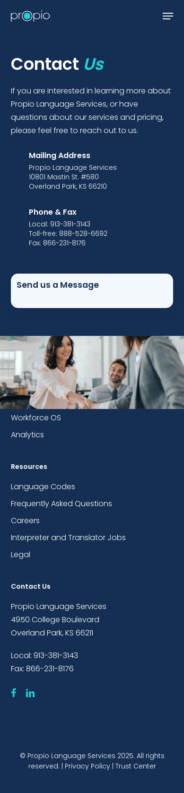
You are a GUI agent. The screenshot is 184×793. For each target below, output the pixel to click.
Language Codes (43, 486)
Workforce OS (36, 417)
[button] (168, 16)
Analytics (27, 434)
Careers (25, 520)
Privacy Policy (87, 766)
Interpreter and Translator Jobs (68, 537)
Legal (20, 554)
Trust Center (135, 766)
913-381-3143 (56, 655)
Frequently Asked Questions (61, 503)
